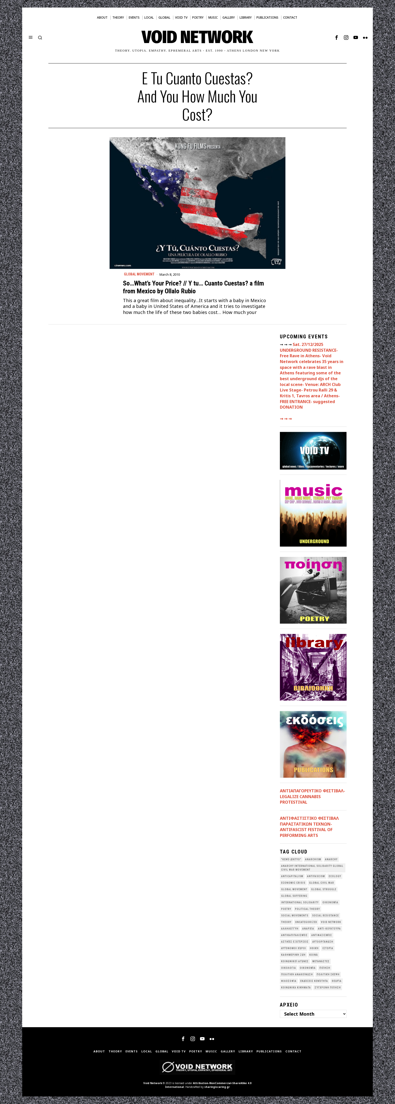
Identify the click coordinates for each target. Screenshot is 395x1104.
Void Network (152, 1083)
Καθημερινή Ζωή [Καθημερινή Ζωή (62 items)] (293, 954)
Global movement (139, 274)
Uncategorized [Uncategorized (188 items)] (306, 922)
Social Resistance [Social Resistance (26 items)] (325, 915)
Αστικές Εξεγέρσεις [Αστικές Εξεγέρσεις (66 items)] (295, 941)
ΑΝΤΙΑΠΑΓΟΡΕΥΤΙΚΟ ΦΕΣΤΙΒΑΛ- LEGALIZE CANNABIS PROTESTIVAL (312, 796)
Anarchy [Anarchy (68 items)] (331, 859)
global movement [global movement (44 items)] (294, 889)
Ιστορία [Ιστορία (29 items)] (327, 948)
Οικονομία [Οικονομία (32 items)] (308, 968)
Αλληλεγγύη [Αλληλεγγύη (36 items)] (290, 928)
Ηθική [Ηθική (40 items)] (314, 948)
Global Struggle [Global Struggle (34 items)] (323, 889)
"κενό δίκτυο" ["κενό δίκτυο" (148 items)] (291, 859)
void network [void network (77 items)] (331, 922)
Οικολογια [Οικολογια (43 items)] (288, 968)
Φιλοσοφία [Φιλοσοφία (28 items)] (289, 981)
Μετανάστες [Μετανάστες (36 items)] (321, 961)
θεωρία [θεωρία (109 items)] (337, 981)
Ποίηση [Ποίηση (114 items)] (324, 968)
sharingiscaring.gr (217, 1087)
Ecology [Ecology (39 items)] (335, 876)
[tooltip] (337, 37)
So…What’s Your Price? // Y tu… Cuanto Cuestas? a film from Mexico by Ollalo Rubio (193, 287)
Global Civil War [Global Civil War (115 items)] (321, 882)
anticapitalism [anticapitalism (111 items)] (292, 876)
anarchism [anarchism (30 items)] (313, 859)
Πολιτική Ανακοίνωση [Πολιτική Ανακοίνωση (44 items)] (297, 974)
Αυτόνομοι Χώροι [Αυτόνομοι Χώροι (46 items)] (293, 948)
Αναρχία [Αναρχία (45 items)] (308, 928)
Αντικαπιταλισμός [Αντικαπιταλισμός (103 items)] (294, 935)
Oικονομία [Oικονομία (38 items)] (330, 902)
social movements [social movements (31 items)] (294, 915)
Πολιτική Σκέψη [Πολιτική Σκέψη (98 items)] (328, 974)
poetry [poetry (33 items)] (286, 909)
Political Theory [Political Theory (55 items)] (307, 909)
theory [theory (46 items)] (286, 922)
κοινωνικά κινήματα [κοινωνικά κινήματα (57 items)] (296, 987)
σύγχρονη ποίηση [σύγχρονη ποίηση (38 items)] (328, 987)
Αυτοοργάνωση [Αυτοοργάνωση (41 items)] (322, 941)
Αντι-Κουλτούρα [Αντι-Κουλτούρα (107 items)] (329, 928)
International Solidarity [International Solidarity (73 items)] (300, 902)
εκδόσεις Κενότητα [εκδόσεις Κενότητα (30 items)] (314, 981)
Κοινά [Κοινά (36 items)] (313, 954)
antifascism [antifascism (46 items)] (316, 876)
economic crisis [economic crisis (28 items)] (293, 882)
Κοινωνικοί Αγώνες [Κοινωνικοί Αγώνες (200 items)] (295, 961)
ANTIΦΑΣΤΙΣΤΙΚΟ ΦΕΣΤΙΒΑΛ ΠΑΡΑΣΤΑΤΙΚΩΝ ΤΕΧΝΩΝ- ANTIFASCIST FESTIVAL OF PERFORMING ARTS (309, 826)
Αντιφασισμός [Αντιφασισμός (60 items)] (321, 935)
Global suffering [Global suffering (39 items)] (294, 896)
